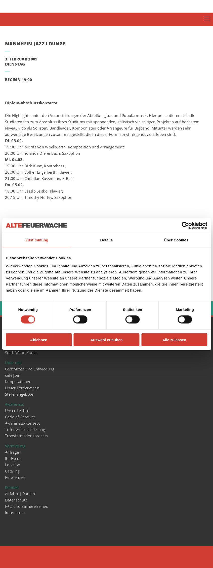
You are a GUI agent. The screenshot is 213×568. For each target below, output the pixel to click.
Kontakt (12, 487)
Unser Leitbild (17, 410)
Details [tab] (106, 240)
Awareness (14, 404)
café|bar (12, 375)
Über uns (13, 362)
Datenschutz (16, 499)
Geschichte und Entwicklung (29, 368)
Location (12, 464)
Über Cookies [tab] (176, 240)
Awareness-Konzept (22, 423)
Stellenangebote (19, 394)
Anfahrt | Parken (20, 493)
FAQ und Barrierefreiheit (26, 506)
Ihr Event (13, 458)
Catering (12, 471)
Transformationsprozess (26, 435)
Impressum (15, 512)
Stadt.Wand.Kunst (21, 352)
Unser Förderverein (22, 387)
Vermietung (15, 445)
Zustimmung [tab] (36, 240)
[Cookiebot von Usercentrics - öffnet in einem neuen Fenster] (185, 225)
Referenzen (15, 477)
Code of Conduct (20, 416)
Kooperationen (18, 381)
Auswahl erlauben (106, 339)
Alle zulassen (174, 339)
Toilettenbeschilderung (25, 429)
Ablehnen (38, 339)
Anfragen (13, 452)
